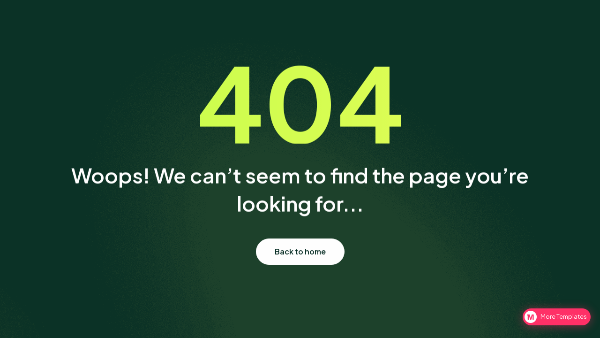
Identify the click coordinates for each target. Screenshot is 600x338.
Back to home (300, 251)
